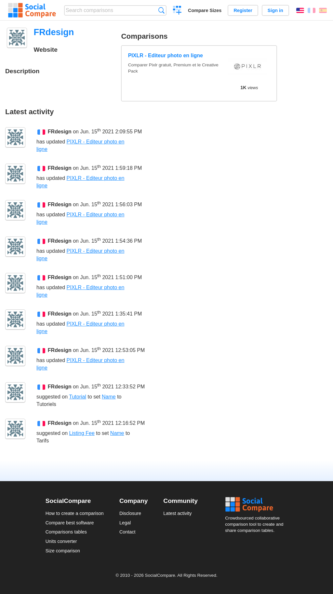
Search (161, 10)
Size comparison (63, 550)
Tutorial (77, 396)
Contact (127, 531)
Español (323, 10)
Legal (125, 522)
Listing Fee (82, 433)
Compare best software (70, 522)
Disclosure (130, 513)
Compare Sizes (204, 10)
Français (311, 10)
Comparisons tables (66, 531)
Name (109, 396)
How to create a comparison (75, 513)
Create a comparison (177, 11)
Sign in (275, 10)
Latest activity (177, 513)
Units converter (61, 541)
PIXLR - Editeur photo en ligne (165, 55)
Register (242, 10)
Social (256, 504)
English (300, 10)
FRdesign (60, 132)
